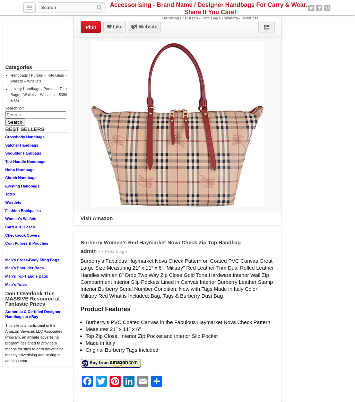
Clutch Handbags (20, 178)
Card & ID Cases (20, 227)
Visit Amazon (96, 218)
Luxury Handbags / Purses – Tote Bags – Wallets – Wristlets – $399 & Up (38, 95)
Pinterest (327, 8)
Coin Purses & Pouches (26, 243)
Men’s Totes (16, 284)
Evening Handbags (22, 186)
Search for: (14, 108)
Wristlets (13, 202)
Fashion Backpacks (23, 211)
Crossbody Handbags (25, 137)
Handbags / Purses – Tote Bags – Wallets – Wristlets (38, 78)
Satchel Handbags (21, 145)
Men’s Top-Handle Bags (26, 276)
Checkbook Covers (22, 235)
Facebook (319, 8)
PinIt (91, 27)
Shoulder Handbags (23, 153)
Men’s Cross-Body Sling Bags (32, 260)
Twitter (311, 8)
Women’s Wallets (20, 219)
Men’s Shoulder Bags (24, 268)
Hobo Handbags (19, 170)
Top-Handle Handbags (25, 161)
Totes (10, 194)
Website (144, 27)
